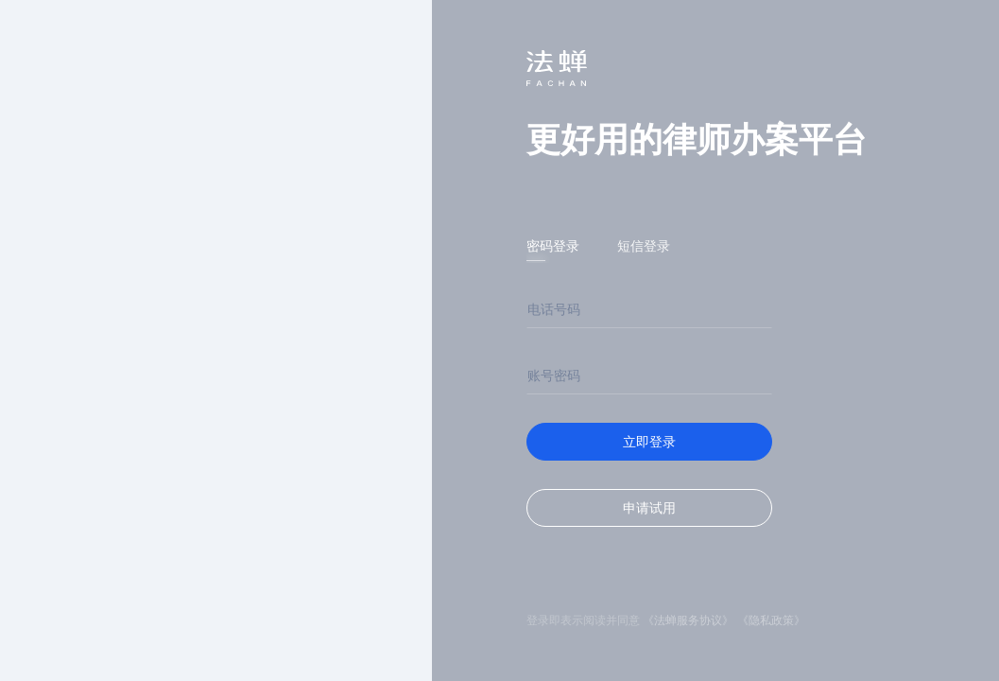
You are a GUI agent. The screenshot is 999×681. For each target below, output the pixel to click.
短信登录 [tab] (643, 245)
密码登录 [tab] (552, 245)
